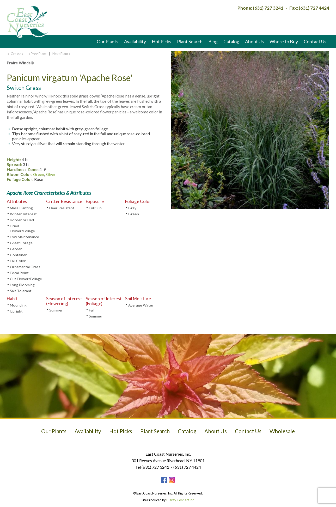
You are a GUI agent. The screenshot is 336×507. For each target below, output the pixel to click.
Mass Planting (21, 208)
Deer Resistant (61, 208)
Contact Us (315, 41)
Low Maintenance (24, 237)
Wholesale (282, 431)
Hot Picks (161, 41)
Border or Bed (22, 220)
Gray (132, 208)
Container (18, 255)
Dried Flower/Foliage (22, 228)
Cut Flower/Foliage (26, 279)
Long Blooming (22, 285)
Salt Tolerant (21, 291)
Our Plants (107, 41)
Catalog (231, 41)
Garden (16, 249)
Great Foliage (21, 243)
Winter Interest (23, 214)
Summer (56, 310)
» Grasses (15, 54)
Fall (91, 310)
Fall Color (18, 261)
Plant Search (190, 41)
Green (38, 174)
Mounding (18, 305)
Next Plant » (61, 54)
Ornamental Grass (25, 267)
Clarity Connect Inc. (180, 500)
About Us (254, 41)
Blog (213, 41)
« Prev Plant (37, 54)
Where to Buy (284, 41)
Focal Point (19, 273)
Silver (51, 174)
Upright (16, 311)
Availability (135, 41)
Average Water (141, 305)
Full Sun (95, 208)
